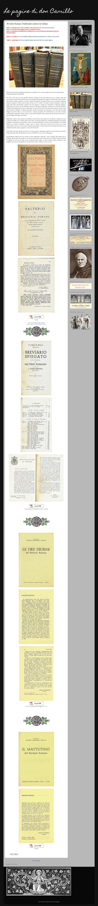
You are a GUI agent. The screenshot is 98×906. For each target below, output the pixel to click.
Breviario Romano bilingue (47, 27)
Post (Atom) (14, 864)
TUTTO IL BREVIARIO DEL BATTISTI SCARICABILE (35, 40)
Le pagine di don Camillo (38, 11)
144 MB (36, 320)
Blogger (58, 901)
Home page (36, 860)
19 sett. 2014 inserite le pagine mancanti (36, 322)
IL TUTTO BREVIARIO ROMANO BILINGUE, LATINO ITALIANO (38, 36)
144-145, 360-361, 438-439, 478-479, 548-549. (36, 324)
